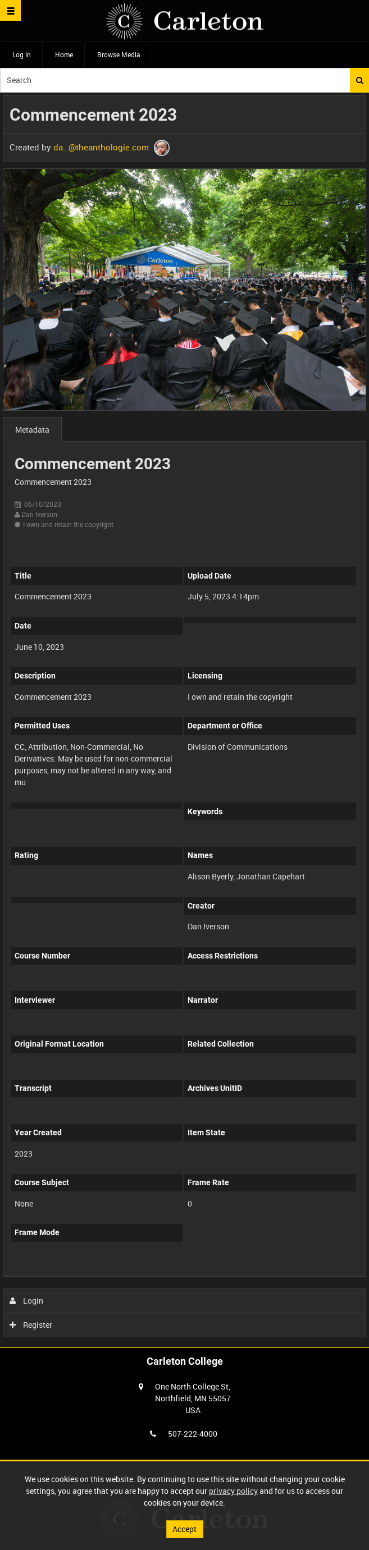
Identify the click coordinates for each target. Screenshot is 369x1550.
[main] (184, 719)
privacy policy (233, 1490)
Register (31, 1324)
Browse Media (118, 54)
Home (64, 54)
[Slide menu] (10, 10)
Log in (21, 54)
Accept (184, 1529)
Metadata (32, 429)
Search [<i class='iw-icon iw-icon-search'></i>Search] (359, 80)
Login (27, 1300)
